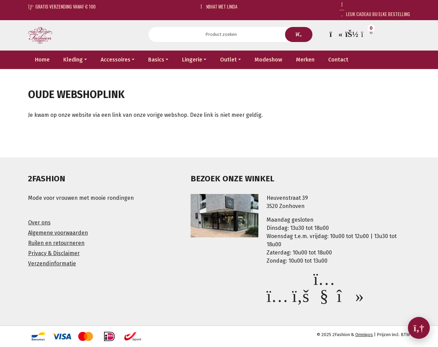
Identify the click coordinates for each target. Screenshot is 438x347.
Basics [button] (156, 59)
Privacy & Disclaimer (54, 253)
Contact (338, 59)
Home (42, 59)
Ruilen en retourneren (56, 243)
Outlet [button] (228, 59)
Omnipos (364, 334)
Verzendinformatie (52, 263)
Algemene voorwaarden (58, 233)
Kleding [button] (73, 59)
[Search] (223, 34)
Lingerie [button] (192, 59)
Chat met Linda (219, 6)
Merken (305, 59)
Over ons (39, 222)
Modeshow (268, 59)
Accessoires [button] (115, 59)
